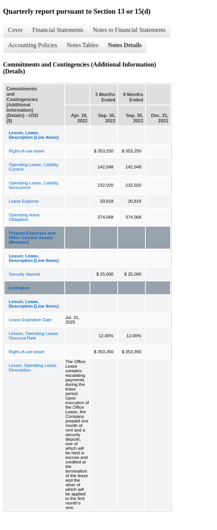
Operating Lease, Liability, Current (34, 166)
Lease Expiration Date (30, 319)
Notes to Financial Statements (129, 30)
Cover (15, 30)
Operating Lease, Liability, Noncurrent (34, 185)
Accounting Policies (32, 45)
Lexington (19, 288)
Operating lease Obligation (24, 217)
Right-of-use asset (26, 151)
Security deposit (24, 274)
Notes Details (125, 45)
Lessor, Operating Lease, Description (33, 367)
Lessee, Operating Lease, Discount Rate (34, 335)
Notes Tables (82, 45)
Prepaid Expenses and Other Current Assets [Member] (32, 237)
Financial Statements (57, 30)
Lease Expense (24, 201)
